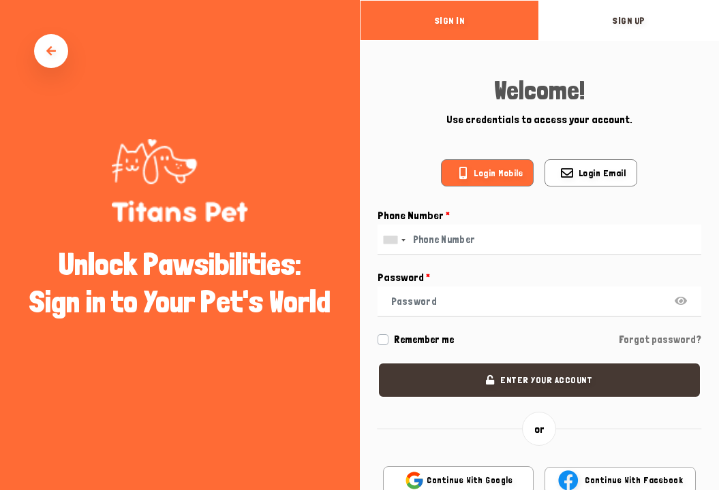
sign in (450, 20)
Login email (602, 172)
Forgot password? (660, 339)
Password (404, 277)
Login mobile (498, 172)
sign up (629, 20)
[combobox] (394, 240)
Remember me (424, 339)
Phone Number (414, 215)
